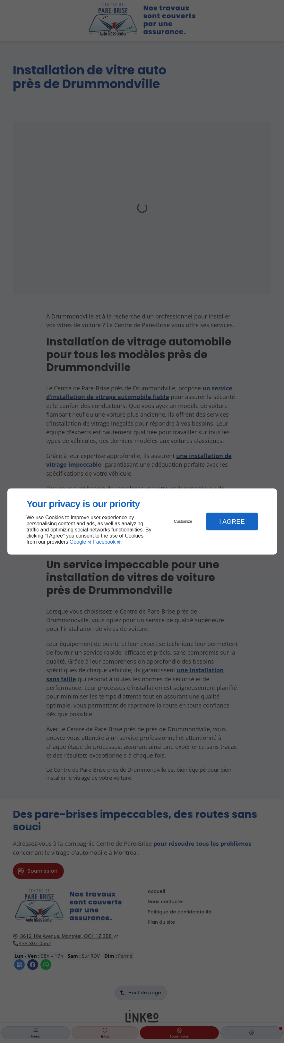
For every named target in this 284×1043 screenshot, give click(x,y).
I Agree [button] (232, 521)
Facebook (104, 542)
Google (78, 542)
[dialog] (142, 521)
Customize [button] (183, 521)
